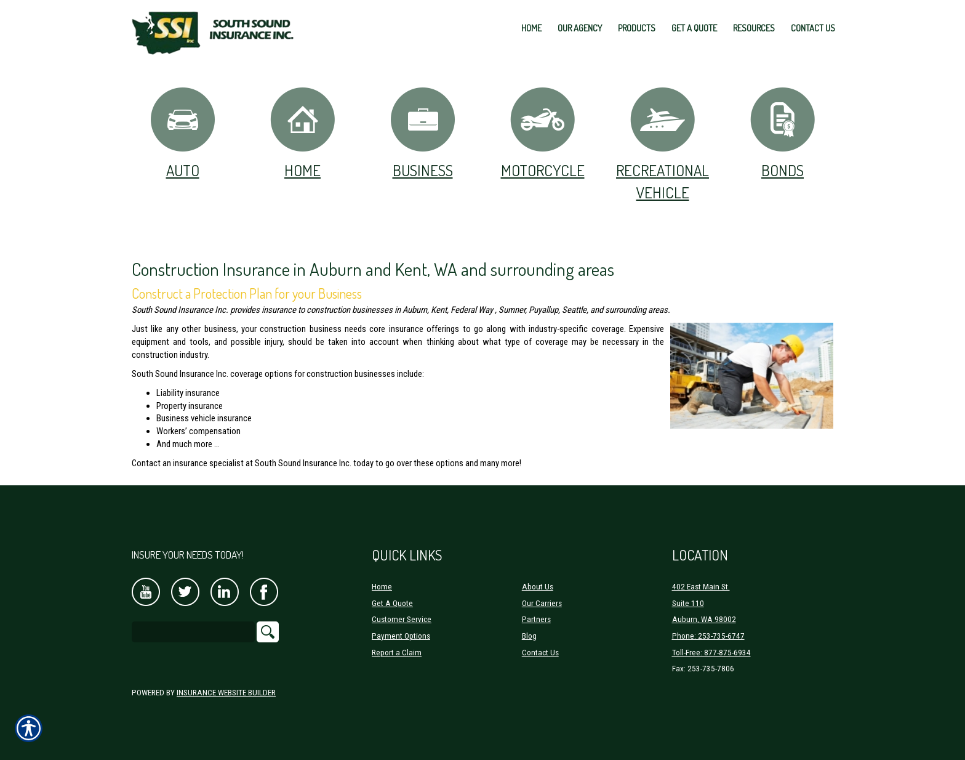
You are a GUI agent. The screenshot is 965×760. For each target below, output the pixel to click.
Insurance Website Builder (226, 692)
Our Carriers (542, 603)
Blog (529, 636)
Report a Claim (397, 652)
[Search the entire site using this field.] (193, 631)
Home (302, 133)
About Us (537, 586)
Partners (536, 619)
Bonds (782, 133)
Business (423, 133)
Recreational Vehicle (662, 144)
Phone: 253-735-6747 (708, 636)
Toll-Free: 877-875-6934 (711, 652)
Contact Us (540, 652)
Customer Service (401, 619)
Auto (183, 133)
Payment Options (401, 636)
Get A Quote (392, 603)
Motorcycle (543, 133)
